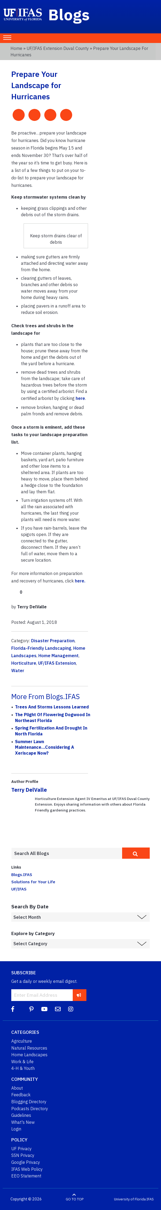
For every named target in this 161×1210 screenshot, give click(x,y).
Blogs (69, 14)
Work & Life (22, 1061)
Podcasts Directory (29, 1108)
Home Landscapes (29, 1054)
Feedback (21, 1094)
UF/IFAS (19, 889)
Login (16, 1129)
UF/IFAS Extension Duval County (58, 48)
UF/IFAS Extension (57, 663)
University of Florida (130, 1199)
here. (80, 581)
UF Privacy (21, 1148)
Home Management (58, 655)
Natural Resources (29, 1048)
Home (16, 48)
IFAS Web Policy (27, 1169)
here (80, 398)
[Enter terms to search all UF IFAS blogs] (66, 853)
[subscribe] (79, 995)
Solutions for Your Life (33, 881)
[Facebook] (12, 1009)
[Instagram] (70, 1009)
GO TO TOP (74, 1199)
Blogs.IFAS (21, 874)
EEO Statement (26, 1176)
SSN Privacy (22, 1155)
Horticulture (23, 663)
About (17, 1088)
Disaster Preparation (53, 640)
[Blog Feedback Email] (58, 1009)
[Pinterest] (31, 1009)
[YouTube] (44, 1009)
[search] (136, 853)
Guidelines (21, 1115)
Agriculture (21, 1041)
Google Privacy (25, 1162)
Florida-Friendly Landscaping (41, 648)
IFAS (150, 1199)
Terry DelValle (29, 789)
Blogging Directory (28, 1101)
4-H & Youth (23, 1068)
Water (17, 670)
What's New (23, 1122)
